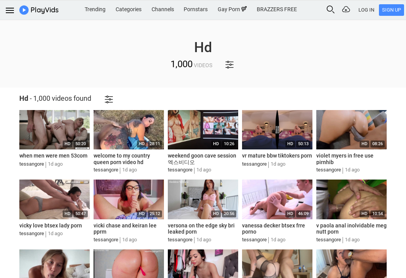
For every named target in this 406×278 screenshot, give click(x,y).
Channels (163, 9)
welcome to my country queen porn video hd (122, 159)
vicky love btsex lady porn (50, 225)
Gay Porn (232, 9)
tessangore (31, 164)
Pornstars (196, 9)
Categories (129, 9)
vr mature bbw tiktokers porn (277, 156)
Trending (95, 9)
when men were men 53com (53, 156)
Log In (366, 10)
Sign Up (391, 10)
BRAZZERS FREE (277, 9)
